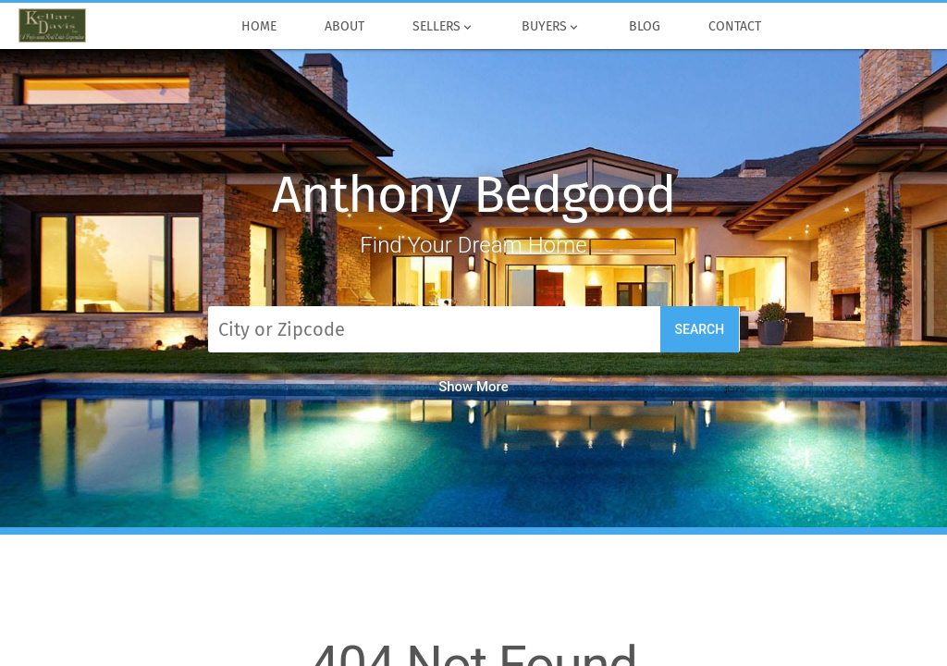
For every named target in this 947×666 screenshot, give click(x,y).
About (344, 27)
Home (259, 27)
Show (473, 386)
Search (700, 329)
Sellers (443, 27)
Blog (644, 27)
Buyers (552, 27)
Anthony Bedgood (473, 195)
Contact (734, 27)
